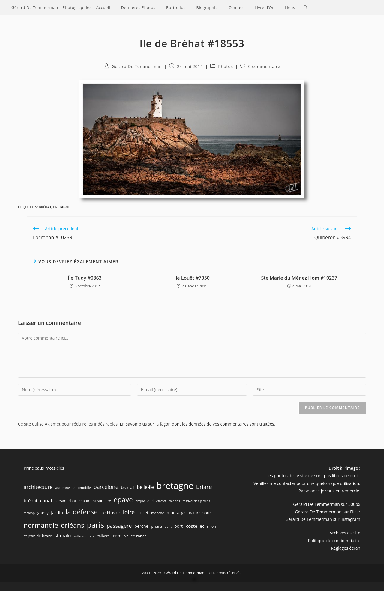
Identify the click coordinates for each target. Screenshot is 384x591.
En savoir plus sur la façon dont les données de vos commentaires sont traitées (197, 424)
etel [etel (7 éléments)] (150, 500)
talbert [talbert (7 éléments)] (103, 536)
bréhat (45, 207)
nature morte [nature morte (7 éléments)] (200, 512)
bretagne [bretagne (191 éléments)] (175, 486)
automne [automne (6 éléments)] (62, 487)
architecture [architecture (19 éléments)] (38, 486)
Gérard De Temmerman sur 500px (326, 504)
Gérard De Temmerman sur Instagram (322, 519)
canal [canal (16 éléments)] (46, 500)
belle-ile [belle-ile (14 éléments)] (145, 487)
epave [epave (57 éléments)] (123, 499)
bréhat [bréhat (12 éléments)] (31, 500)
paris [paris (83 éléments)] (95, 525)
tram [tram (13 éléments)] (117, 536)
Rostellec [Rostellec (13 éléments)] (195, 526)
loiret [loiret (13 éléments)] (142, 512)
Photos (225, 66)
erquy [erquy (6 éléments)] (140, 501)
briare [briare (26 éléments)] (204, 486)
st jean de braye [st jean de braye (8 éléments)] (38, 536)
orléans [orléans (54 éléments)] (72, 525)
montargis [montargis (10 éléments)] (177, 512)
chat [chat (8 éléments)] (72, 500)
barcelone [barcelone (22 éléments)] (106, 486)
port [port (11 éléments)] (178, 526)
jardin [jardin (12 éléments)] (57, 512)
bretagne (61, 207)
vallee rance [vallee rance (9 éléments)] (135, 536)
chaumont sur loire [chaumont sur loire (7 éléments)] (95, 500)
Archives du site (345, 533)
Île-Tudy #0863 (85, 278)
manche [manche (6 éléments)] (157, 513)
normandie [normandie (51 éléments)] (41, 525)
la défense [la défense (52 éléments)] (82, 511)
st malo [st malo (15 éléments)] (63, 535)
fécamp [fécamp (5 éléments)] (29, 513)
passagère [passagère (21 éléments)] (119, 525)
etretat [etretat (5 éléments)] (161, 501)
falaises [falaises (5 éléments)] (174, 501)
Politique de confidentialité (334, 540)
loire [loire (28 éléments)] (129, 512)
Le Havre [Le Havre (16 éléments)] (110, 512)
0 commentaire (264, 66)
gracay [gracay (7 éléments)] (43, 512)
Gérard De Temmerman (137, 66)
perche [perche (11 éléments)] (141, 526)
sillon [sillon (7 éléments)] (211, 526)
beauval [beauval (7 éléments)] (127, 487)
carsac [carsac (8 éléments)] (60, 500)
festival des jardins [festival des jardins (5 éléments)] (196, 501)
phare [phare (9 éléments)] (156, 526)
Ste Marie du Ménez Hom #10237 (299, 278)
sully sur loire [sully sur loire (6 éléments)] (84, 536)
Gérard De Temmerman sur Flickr (327, 512)
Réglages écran (345, 548)
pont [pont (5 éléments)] (168, 526)
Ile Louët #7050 (192, 278)
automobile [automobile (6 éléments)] (82, 487)
